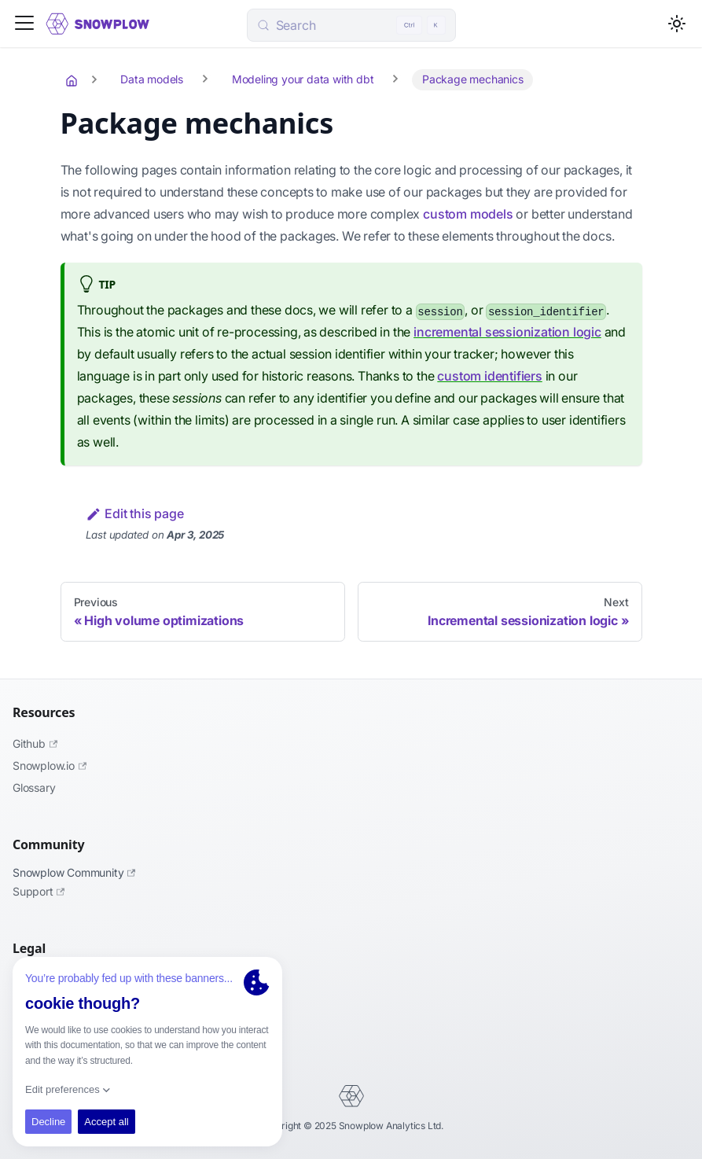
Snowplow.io (49, 765)
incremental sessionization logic (507, 332)
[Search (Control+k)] (351, 25)
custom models (468, 214)
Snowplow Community (74, 872)
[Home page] (73, 80)
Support (38, 891)
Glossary (34, 787)
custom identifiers (489, 376)
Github (35, 743)
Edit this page (135, 513)
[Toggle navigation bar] (24, 24)
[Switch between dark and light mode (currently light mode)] (676, 23)
